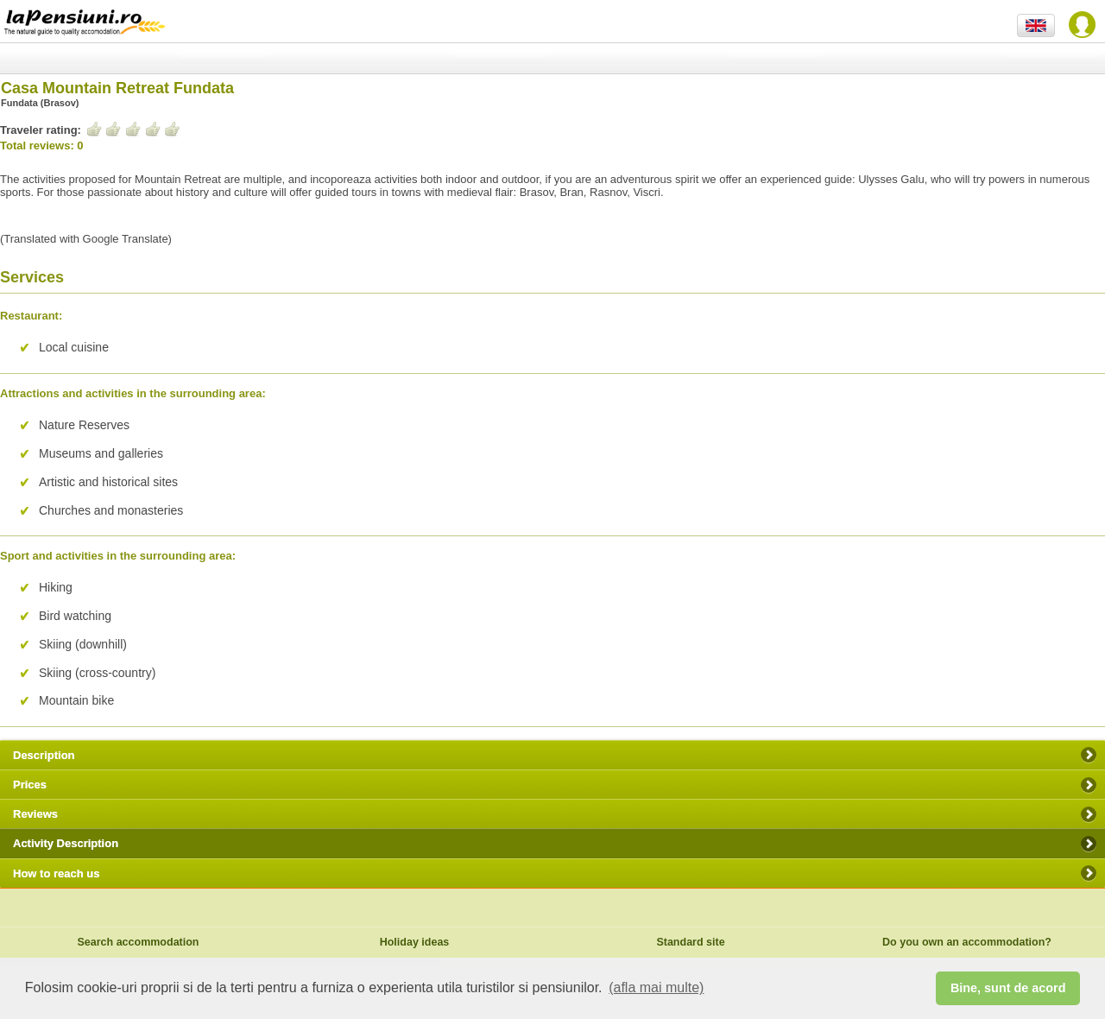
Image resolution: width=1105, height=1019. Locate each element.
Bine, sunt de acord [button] (1008, 988)
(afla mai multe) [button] (656, 987)
